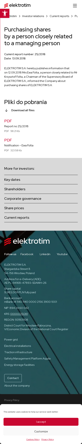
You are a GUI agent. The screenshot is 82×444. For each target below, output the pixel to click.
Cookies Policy (33, 439)
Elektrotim (10, 16)
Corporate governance (22, 198)
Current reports (59, 16)
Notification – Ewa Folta (18, 145)
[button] (4, 13)
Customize (41, 431)
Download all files (22, 110)
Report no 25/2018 (16, 126)
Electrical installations (17, 346)
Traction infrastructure (18, 352)
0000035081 (19, 314)
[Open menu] (75, 5)
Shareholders (14, 189)
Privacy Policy (47, 439)
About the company (17, 385)
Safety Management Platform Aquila (27, 358)
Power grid (11, 339)
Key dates (12, 179)
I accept (41, 422)
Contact (13, 378)
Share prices (14, 208)
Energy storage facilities (19, 365)
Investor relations (33, 16)
